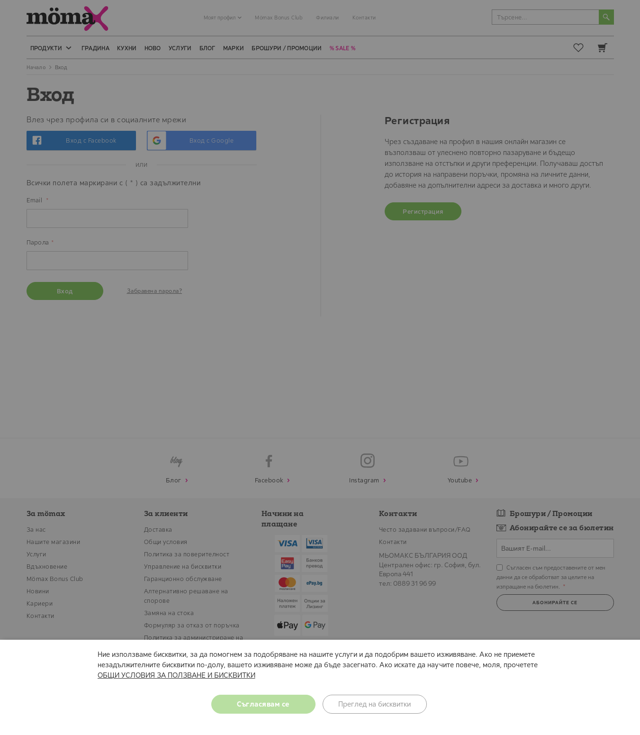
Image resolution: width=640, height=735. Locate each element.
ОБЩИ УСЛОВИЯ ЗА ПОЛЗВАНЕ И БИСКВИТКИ (176, 675)
